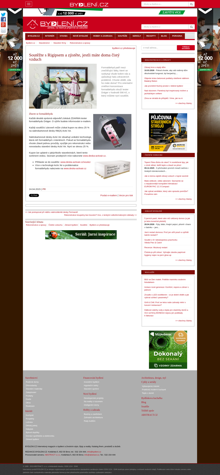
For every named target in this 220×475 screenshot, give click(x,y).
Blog (143, 402)
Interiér (28, 411)
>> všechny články (183, 103)
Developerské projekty (94, 398)
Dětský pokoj (31, 425)
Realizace (30, 406)
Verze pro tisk (126, 195)
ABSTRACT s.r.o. (52, 455)
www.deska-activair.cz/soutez (76, 162)
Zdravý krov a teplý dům (155, 67)
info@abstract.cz (91, 455)
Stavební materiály (34, 389)
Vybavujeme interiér (150, 386)
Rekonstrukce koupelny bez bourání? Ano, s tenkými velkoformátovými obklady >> (100, 215)
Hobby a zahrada (91, 410)
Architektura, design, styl (153, 378)
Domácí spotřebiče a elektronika (40, 436)
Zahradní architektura (93, 417)
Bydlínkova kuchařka (151, 398)
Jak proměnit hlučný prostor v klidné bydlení (163, 86)
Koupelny (30, 419)
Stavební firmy (59, 43)
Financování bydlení (93, 378)
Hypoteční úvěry (91, 385)
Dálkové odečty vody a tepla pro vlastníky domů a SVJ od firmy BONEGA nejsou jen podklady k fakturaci (166, 313)
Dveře (28, 399)
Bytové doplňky (32, 432)
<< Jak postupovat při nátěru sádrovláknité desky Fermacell (51, 212)
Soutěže (83, 225)
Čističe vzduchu (55, 225)
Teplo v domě (148, 393)
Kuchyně (30, 415)
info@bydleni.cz (94, 452)
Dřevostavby (31, 385)
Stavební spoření (91, 389)
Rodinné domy (32, 382)
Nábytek (29, 429)
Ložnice (29, 422)
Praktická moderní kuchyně (154, 389)
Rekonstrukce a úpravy (36, 225)
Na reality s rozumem (93, 401)
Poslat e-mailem (108, 195)
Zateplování (31, 392)
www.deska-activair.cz (94, 155)
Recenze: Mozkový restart (155, 247)
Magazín (149, 272)
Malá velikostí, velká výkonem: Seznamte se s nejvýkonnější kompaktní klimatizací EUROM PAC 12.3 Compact (163, 184)
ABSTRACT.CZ (149, 415)
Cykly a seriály (148, 382)
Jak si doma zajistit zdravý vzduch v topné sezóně (166, 176)
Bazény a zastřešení (93, 414)
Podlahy (29, 396)
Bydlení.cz (30, 43)
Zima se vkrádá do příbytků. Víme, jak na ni (163, 98)
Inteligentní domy (91, 405)
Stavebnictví (44, 43)
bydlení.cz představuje (123, 48)
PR (44, 189)
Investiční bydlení (91, 382)
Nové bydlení (90, 394)
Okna (28, 403)
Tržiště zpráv (147, 410)
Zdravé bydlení (71, 225)
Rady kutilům (89, 421)
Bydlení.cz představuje (100, 225)
